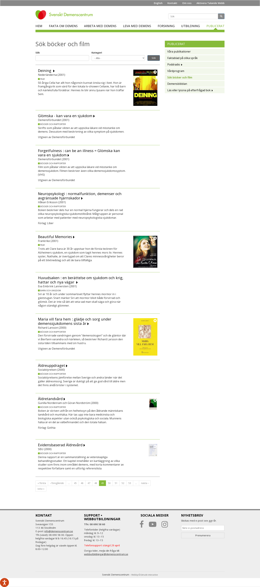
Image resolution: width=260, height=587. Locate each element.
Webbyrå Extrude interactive (144, 574)
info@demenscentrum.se (58, 531)
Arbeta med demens (100, 26)
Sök (37, 52)
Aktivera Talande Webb (210, 3)
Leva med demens (137, 26)
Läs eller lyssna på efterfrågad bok (189, 90)
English (158, 3)
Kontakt (172, 3)
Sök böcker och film (179, 77)
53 (129, 483)
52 (123, 483)
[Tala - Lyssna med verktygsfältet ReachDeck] (4, 582)
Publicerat (215, 26)
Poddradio (173, 64)
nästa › (144, 483)
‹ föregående (57, 483)
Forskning (166, 26)
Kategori (97, 52)
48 (95, 483)
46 (82, 483)
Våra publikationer (179, 51)
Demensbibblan (177, 84)
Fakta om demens (63, 26)
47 (89, 483)
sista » (40, 488)
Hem (38, 26)
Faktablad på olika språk (182, 58)
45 (75, 483)
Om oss (187, 3)
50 (109, 483)
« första (42, 483)
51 (116, 483)
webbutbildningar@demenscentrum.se (106, 554)
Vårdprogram (175, 71)
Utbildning (190, 26)
